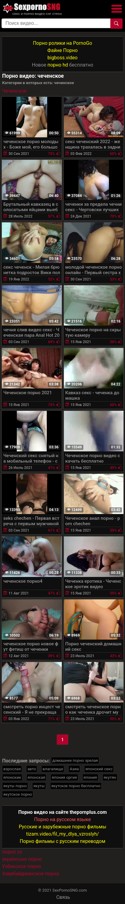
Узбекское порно (21, 866)
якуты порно (15, 786)
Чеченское (14, 91)
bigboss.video (62, 58)
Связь (63, 897)
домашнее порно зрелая (75, 760)
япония (90, 777)
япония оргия (64, 777)
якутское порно (17, 794)
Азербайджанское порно (30, 873)
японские (12, 777)
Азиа (74, 769)
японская (36, 777)
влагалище (53, 769)
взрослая (12, 769)
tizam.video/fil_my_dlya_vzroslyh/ (62, 834)
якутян (110, 777)
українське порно (22, 859)
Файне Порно (62, 50)
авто (31, 769)
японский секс (99, 769)
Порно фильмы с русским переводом (63, 841)
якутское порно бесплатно (76, 786)
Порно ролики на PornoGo (62, 43)
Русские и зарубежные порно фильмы (62, 827)
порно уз (12, 852)
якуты (39, 786)
